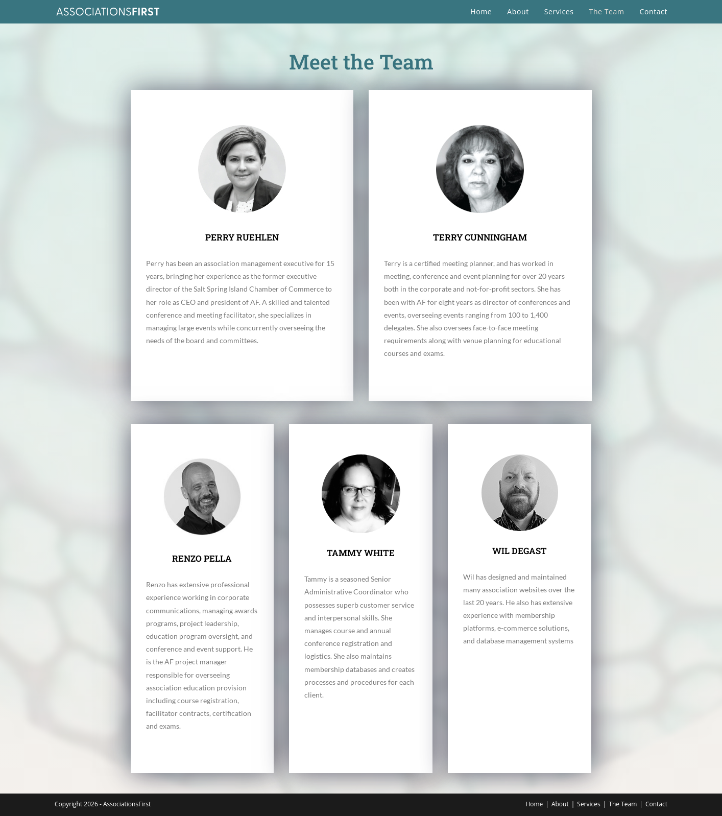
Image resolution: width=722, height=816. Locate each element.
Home (534, 804)
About (560, 804)
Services (588, 804)
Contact (656, 804)
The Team (623, 804)
